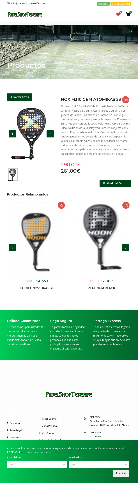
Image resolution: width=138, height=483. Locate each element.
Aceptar (121, 473)
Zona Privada (49, 425)
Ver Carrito (48, 433)
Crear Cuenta (121, 4)
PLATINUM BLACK (101, 288)
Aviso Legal (16, 430)
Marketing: (76, 457)
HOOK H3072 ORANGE (37, 288)
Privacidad (15, 423)
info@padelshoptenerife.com (26, 3)
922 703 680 (96, 436)
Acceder (103, 4)
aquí (23, 452)
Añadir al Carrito (115, 183)
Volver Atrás (20, 97)
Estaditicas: (14, 457)
